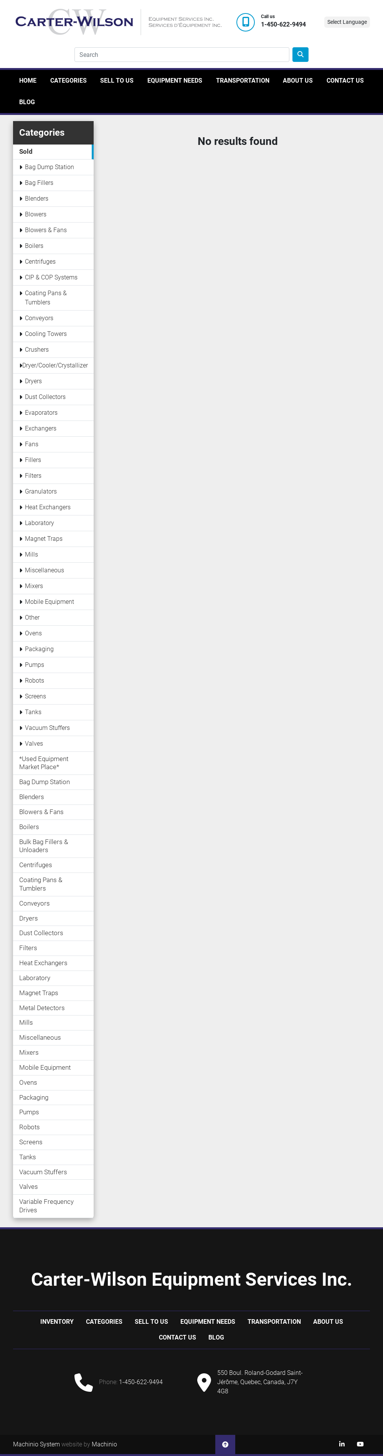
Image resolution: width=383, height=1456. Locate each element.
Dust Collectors (45, 397)
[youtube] (360, 1444)
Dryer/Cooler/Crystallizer (55, 365)
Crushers (37, 349)
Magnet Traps (44, 538)
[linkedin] (342, 1444)
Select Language (347, 22)
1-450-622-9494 (283, 25)
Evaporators (41, 412)
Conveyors (39, 318)
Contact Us (345, 80)
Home (27, 80)
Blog (27, 102)
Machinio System (36, 1444)
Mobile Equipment (49, 601)
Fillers (33, 460)
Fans (31, 444)
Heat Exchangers (48, 507)
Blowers (35, 214)
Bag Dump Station (49, 167)
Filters (33, 475)
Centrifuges (40, 261)
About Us (298, 80)
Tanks (33, 712)
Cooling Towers (46, 333)
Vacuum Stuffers (47, 727)
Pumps (34, 664)
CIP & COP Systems (51, 277)
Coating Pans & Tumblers (46, 297)
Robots (34, 680)
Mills (31, 554)
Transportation (242, 80)
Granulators (41, 491)
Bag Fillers (39, 182)
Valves (34, 743)
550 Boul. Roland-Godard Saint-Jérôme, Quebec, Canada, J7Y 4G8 (260, 1382)
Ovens (33, 633)
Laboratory (39, 523)
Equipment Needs (174, 80)
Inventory (57, 1321)
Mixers (34, 586)
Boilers (34, 245)
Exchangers (40, 428)
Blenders (36, 198)
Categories (68, 80)
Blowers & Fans (46, 230)
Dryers (33, 381)
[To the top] (225, 1444)
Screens (35, 696)
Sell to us (117, 80)
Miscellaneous (44, 570)
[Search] (181, 54)
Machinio (104, 1444)
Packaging (39, 649)
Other (32, 617)
